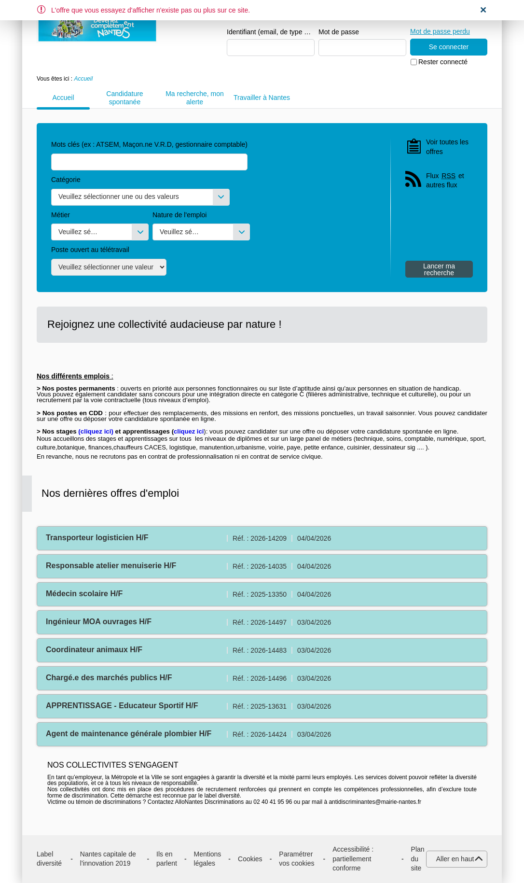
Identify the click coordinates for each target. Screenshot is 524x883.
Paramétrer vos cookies (296, 859)
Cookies (250, 859)
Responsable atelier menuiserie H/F (111, 565)
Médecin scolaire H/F (84, 593)
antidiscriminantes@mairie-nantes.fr (375, 802)
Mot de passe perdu (440, 31)
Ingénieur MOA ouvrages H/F (99, 621)
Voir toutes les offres (447, 146)
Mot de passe (338, 32)
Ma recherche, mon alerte (194, 98)
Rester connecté (443, 62)
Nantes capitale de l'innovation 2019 (108, 859)
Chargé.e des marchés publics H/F (109, 677)
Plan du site (418, 858)
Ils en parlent (166, 859)
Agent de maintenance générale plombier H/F (128, 733)
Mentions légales (207, 859)
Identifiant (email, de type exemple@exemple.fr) (271, 32)
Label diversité (49, 859)
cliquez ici (96, 431)
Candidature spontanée (124, 98)
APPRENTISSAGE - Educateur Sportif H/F (122, 705)
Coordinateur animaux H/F (94, 649)
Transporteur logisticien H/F (97, 537)
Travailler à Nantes (262, 97)
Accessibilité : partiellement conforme (352, 858)
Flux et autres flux (445, 180)
